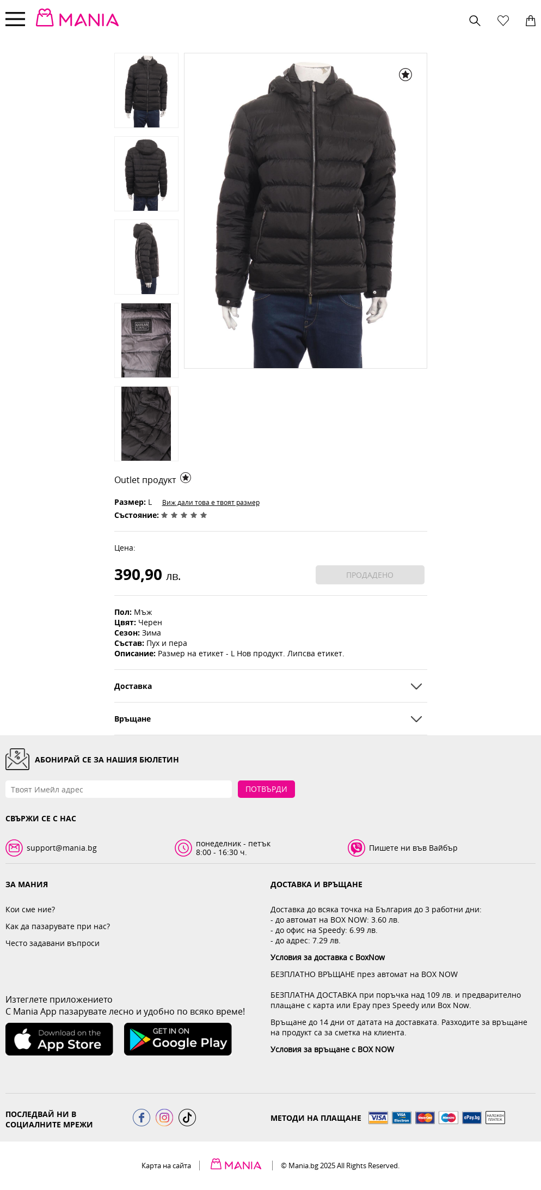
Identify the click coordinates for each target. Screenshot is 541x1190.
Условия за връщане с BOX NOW (332, 1049)
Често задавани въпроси (52, 943)
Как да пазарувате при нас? (57, 926)
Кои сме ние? (30, 909)
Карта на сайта (166, 1165)
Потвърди (266, 789)
